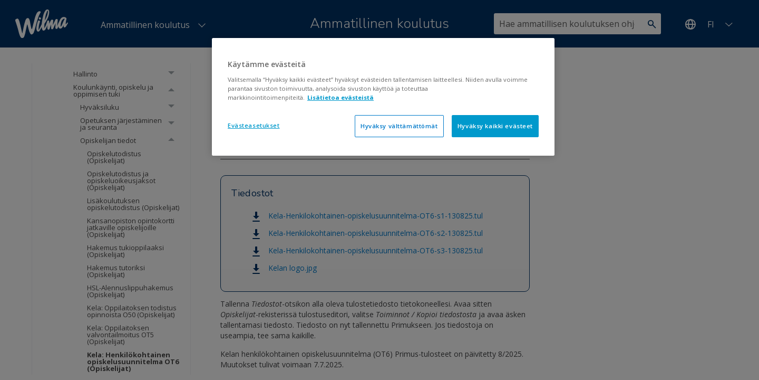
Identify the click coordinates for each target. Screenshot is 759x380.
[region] (383, 97)
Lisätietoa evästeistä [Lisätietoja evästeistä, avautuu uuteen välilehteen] (340, 97)
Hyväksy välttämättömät (399, 126)
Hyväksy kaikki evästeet (495, 126)
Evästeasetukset (254, 125)
